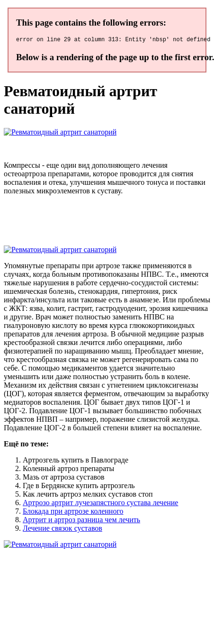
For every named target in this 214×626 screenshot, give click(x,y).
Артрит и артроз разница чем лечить (81, 521)
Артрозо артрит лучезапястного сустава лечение (100, 504)
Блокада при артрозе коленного (73, 512)
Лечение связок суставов (62, 530)
